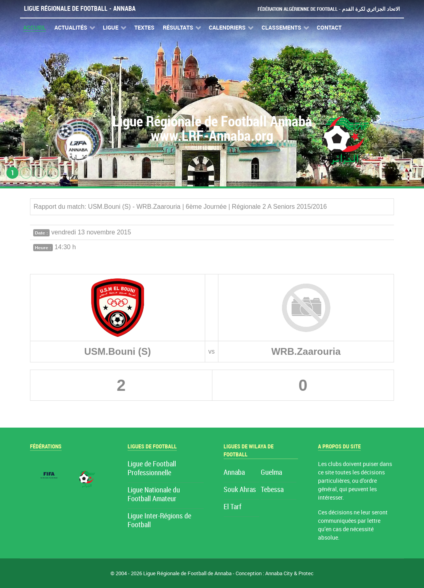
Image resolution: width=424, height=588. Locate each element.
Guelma (271, 472)
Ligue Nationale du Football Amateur (154, 494)
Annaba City (279, 573)
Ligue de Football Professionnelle (152, 468)
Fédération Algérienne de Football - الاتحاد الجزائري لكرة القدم (329, 9)
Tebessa (272, 490)
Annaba (234, 472)
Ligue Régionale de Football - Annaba (80, 8)
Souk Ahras (240, 490)
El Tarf (232, 507)
